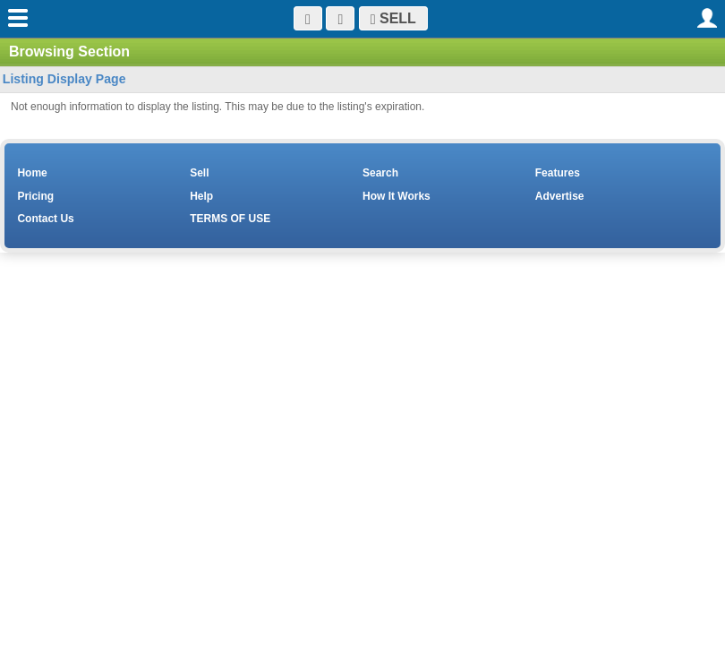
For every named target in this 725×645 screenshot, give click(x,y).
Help (201, 196)
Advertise (559, 196)
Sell (199, 173)
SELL (393, 19)
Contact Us (45, 218)
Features (557, 173)
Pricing (35, 196)
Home (32, 173)
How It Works (396, 196)
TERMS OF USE (230, 218)
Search (380, 173)
